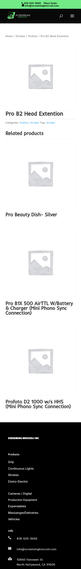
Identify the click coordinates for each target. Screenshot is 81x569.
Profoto (33, 36)
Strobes (20, 36)
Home (9, 36)
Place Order (50, 3)
